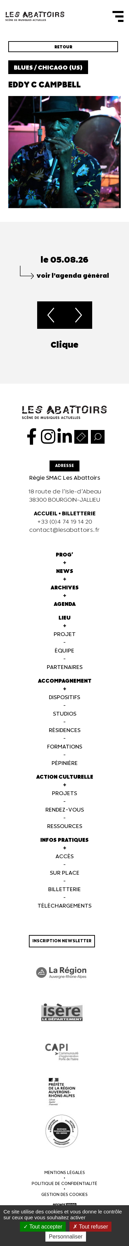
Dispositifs (64, 697)
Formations (64, 747)
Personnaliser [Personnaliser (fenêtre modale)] (66, 1236)
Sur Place (64, 873)
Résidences (64, 730)
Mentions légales (64, 1172)
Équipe (64, 651)
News (64, 571)
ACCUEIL (45, 514)
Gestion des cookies (64, 1194)
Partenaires (65, 667)
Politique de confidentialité (64, 1183)
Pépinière (65, 763)
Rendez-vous (64, 810)
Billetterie (64, 889)
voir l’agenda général (72, 275)
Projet (65, 634)
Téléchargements (64, 906)
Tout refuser (90, 1227)
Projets (64, 793)
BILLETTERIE (79, 514)
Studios (64, 714)
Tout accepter (42, 1227)
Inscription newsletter (62, 941)
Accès (64, 856)
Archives (65, 588)
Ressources (64, 826)
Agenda (65, 604)
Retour (63, 47)
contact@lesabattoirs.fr (64, 530)
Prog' (64, 555)
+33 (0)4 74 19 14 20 (64, 522)
